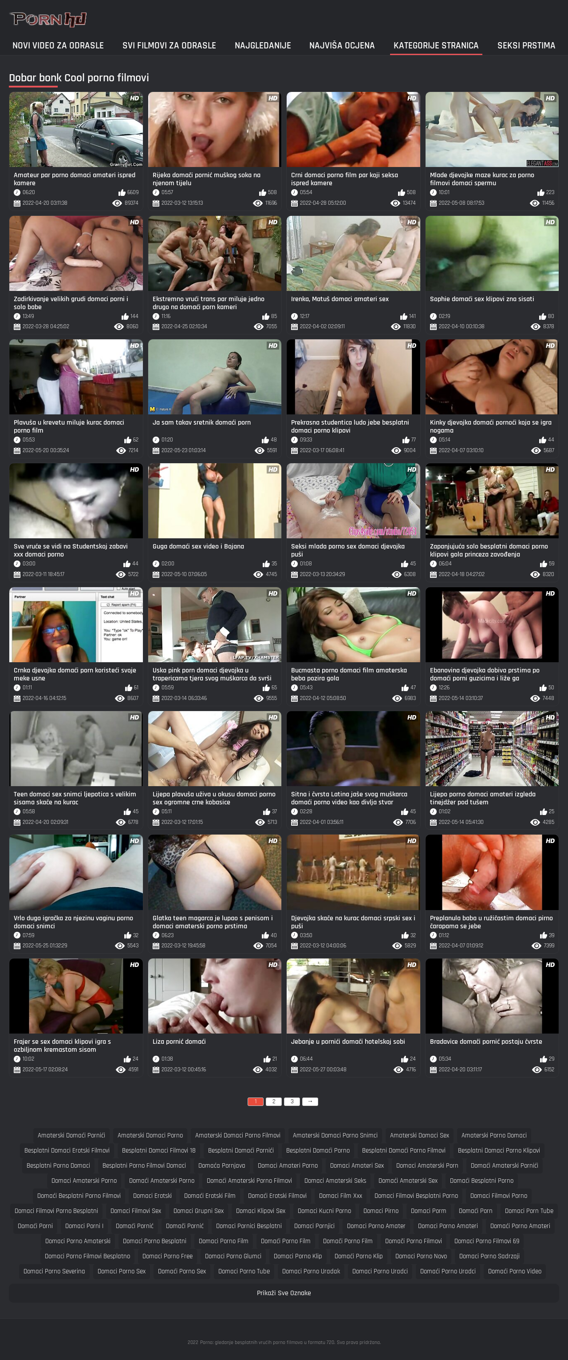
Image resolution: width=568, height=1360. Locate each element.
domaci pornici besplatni (249, 1226)
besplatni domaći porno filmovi (404, 1150)
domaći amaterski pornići (504, 1165)
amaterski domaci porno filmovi (237, 1135)
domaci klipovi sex (260, 1211)
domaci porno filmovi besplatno (87, 1256)
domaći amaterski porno (161, 1181)
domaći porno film (286, 1241)
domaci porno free (167, 1256)
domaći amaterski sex (408, 1181)
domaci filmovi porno (498, 1196)
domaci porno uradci (380, 1271)
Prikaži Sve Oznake (284, 1293)
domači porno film (348, 1241)
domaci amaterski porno (84, 1181)
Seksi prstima (526, 46)
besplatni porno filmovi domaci (144, 1165)
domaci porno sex (122, 1271)
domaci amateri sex (357, 1165)
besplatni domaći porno (318, 1150)
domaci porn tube (529, 1211)
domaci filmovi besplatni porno (416, 1196)
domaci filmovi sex (135, 1211)
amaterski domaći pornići (71, 1135)
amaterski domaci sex (419, 1135)
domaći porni (35, 1226)
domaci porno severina (54, 1271)
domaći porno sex (182, 1271)
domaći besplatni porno (481, 1181)
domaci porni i (84, 1226)
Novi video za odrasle (58, 46)
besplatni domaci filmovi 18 (159, 1150)
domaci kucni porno (324, 1211)
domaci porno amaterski (77, 1241)
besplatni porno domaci (58, 1165)
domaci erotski (152, 1196)
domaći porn (476, 1211)
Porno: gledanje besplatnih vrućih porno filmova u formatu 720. (267, 1342)
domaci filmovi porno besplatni (56, 1211)
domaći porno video (514, 1271)
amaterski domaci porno (150, 1135)
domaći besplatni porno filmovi (79, 1196)
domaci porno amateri (448, 1226)
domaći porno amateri (520, 1226)
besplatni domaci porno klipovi (499, 1150)
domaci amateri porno (288, 1165)
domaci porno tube (244, 1271)
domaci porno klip (298, 1256)
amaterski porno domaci (494, 1135)
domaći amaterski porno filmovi (249, 1181)
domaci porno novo (421, 1256)
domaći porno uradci (448, 1271)
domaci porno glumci (233, 1256)
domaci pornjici (314, 1226)
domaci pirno (380, 1211)
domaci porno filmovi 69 (486, 1241)
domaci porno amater (376, 1226)
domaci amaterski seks (335, 1181)
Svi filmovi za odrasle (169, 46)
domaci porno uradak (311, 1271)
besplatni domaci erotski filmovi (67, 1150)
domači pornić (185, 1226)
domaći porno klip (359, 1256)
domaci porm (428, 1211)
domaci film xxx (340, 1196)
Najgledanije (263, 46)
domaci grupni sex (199, 1211)
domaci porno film (223, 1241)
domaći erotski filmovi (277, 1196)
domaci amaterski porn (427, 1165)
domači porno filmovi (413, 1241)
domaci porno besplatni (154, 1241)
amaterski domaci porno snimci (335, 1135)
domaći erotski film (210, 1196)
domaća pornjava (221, 1165)
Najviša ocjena (342, 46)
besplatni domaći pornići (241, 1150)
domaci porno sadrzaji (489, 1256)
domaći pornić (135, 1226)
